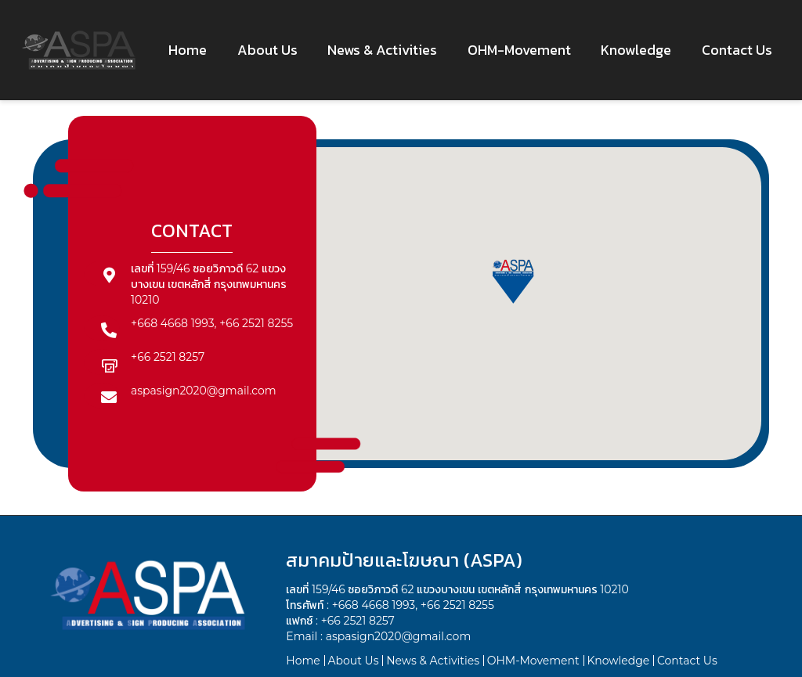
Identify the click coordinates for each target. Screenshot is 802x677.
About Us (352, 660)
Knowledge (618, 660)
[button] (513, 279)
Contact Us (687, 660)
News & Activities (432, 660)
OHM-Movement (533, 660)
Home (303, 660)
